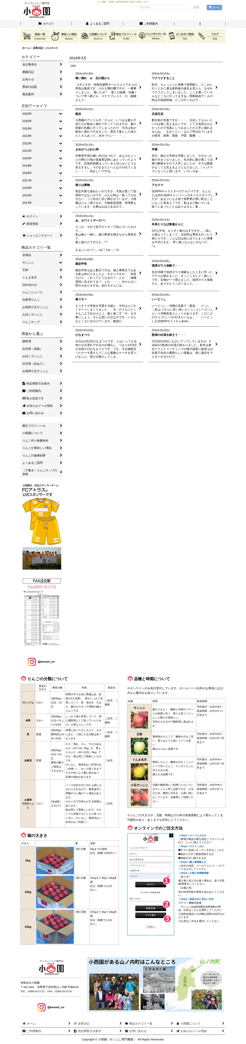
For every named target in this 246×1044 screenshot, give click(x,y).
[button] (200, 24)
